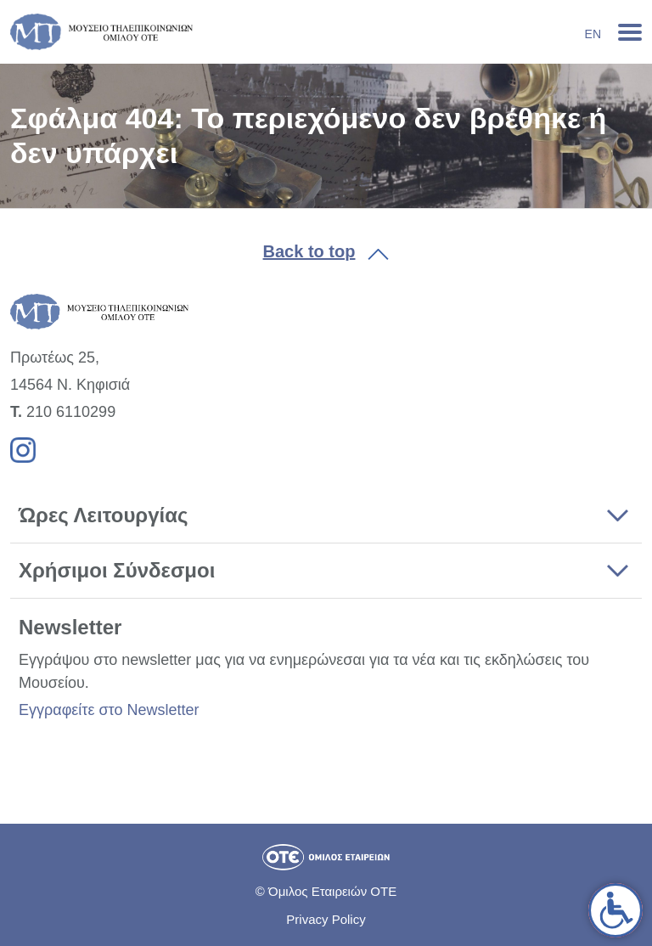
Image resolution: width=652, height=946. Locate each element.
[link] (615, 910)
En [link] (593, 34)
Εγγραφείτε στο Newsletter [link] (109, 709)
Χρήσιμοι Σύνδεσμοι (117, 570)
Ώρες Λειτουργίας (103, 515)
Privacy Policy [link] (325, 919)
